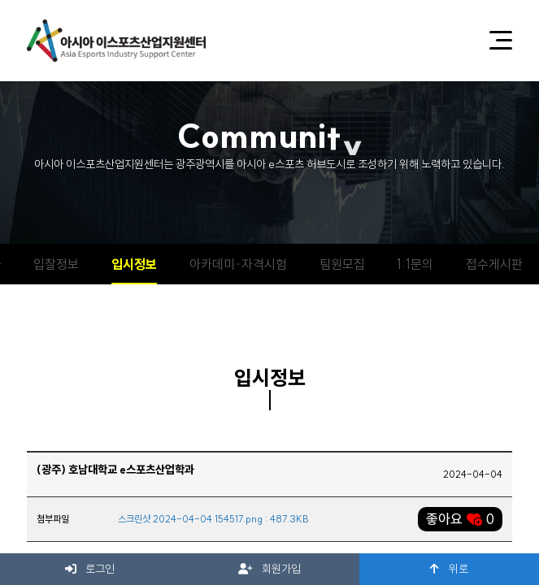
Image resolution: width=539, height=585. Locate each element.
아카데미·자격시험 (238, 264)
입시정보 (134, 264)
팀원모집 (342, 264)
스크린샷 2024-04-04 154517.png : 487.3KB (213, 519)
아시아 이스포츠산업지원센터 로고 (116, 40)
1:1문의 (415, 264)
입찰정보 (56, 264)
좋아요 (460, 518)
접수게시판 (494, 264)
